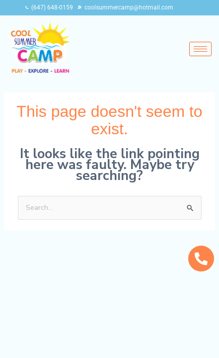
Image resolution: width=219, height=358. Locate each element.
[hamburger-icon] (200, 49)
